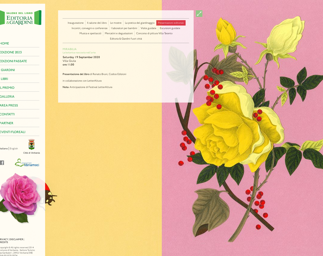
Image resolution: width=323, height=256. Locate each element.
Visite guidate (148, 28)
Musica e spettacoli (90, 33)
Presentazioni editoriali (171, 22)
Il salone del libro (97, 22)
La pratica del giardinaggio (139, 22)
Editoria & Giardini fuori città (126, 38)
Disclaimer (10, 235)
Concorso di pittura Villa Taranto (154, 33)
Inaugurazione (76, 22)
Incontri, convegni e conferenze (90, 28)
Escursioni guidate (170, 28)
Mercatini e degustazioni (119, 33)
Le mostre (116, 22)
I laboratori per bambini (124, 28)
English (8, 148)
